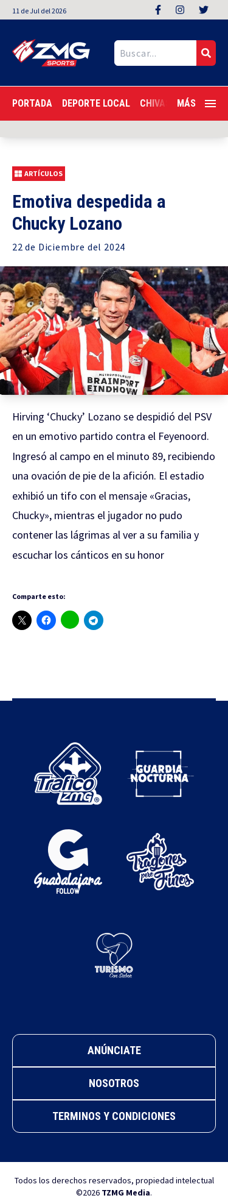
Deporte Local (96, 103)
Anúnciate (114, 1050)
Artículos (39, 174)
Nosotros (114, 1083)
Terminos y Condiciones (114, 1116)
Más (196, 103)
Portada (32, 103)
